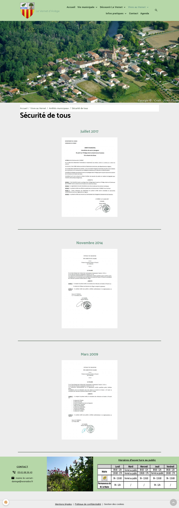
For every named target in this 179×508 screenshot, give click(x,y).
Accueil (71, 7)
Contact (133, 13)
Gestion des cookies (115, 504)
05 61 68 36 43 (25, 472)
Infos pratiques (115, 13)
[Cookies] (6, 502)
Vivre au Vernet (137, 7)
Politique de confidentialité (88, 504)
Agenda (144, 13)
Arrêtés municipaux (59, 108)
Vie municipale (86, 7)
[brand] (35, 10)
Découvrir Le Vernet (111, 7)
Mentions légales (62, 504)
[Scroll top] (173, 502)
